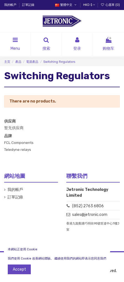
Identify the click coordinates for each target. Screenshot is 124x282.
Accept (19, 269)
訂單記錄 (28, 5)
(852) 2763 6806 (88, 206)
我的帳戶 (10, 5)
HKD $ (89, 5)
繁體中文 (66, 5)
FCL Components (19, 143)
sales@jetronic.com (89, 214)
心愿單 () (110, 5)
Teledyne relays (17, 150)
